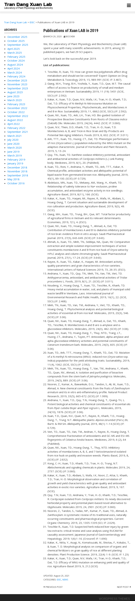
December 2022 (17, 108)
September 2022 (17, 116)
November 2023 (17, 84)
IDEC (59, 579)
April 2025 (13, 48)
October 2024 (16, 60)
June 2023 (13, 96)
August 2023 (15, 92)
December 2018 (17, 167)
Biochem (70, 36)
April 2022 (13, 124)
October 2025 (16, 41)
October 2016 (16, 183)
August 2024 (15, 64)
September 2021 (17, 131)
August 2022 (15, 120)
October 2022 (16, 112)
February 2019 (16, 159)
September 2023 (17, 88)
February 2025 (16, 56)
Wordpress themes (114, 598)
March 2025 (14, 52)
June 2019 (13, 151)
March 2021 (14, 136)
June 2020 (13, 143)
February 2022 (16, 128)
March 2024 (14, 72)
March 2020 (14, 147)
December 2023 (17, 80)
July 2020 (12, 139)
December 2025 (17, 37)
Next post (123, 587)
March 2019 (14, 155)
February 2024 (16, 76)
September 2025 (17, 44)
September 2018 (17, 175)
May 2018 (13, 179)
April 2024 (13, 68)
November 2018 (17, 171)
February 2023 (16, 104)
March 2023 (14, 100)
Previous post (54, 587)
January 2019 (15, 163)
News (65, 579)
